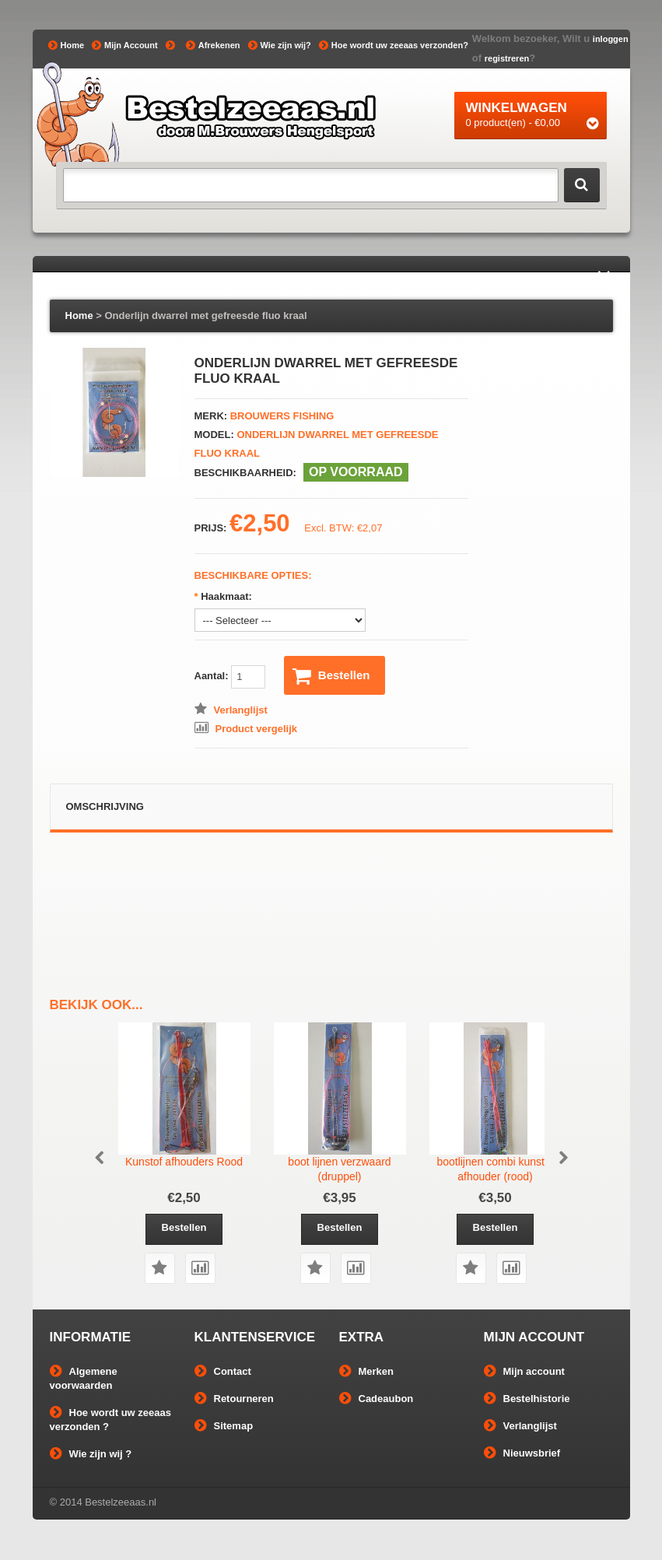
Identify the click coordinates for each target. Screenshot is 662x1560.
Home (66, 45)
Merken (366, 1371)
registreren (507, 58)
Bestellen (331, 676)
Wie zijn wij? (279, 45)
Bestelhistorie (527, 1398)
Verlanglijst (520, 1426)
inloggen (611, 39)
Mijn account (524, 1371)
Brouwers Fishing (282, 416)
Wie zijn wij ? (91, 1454)
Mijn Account (125, 45)
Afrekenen (213, 45)
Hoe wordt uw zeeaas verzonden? (393, 45)
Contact (222, 1371)
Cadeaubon (376, 1398)
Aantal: (230, 677)
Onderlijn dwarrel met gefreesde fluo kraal (205, 315)
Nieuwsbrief (522, 1453)
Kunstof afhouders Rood (184, 1161)
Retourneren (234, 1398)
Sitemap (224, 1426)
